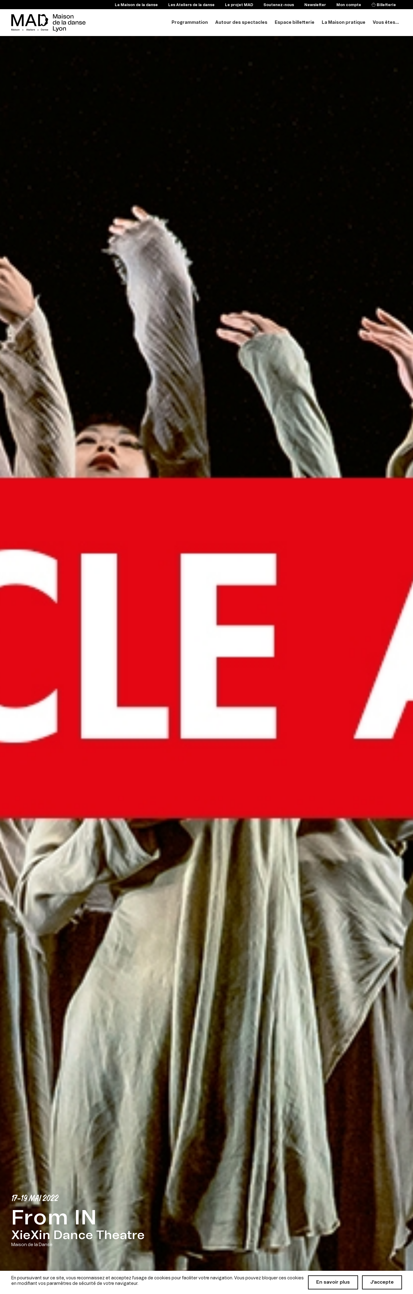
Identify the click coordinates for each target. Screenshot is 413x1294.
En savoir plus (333, 1282)
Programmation (190, 22)
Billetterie (386, 5)
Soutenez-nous (278, 5)
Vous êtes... (386, 22)
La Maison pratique (343, 22)
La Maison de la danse (136, 5)
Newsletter (315, 5)
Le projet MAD (239, 5)
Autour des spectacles (241, 22)
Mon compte (348, 5)
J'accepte (382, 1282)
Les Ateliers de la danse (191, 5)
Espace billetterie (294, 22)
